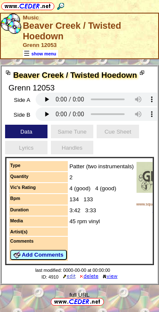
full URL (79, 295)
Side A (22, 100)
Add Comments (39, 255)
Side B (22, 115)
